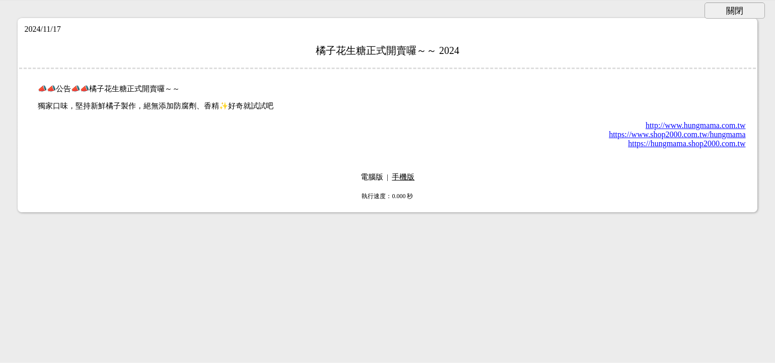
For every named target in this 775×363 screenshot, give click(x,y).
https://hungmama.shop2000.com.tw (686, 143)
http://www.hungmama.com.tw (696, 125)
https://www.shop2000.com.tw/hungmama (677, 134)
